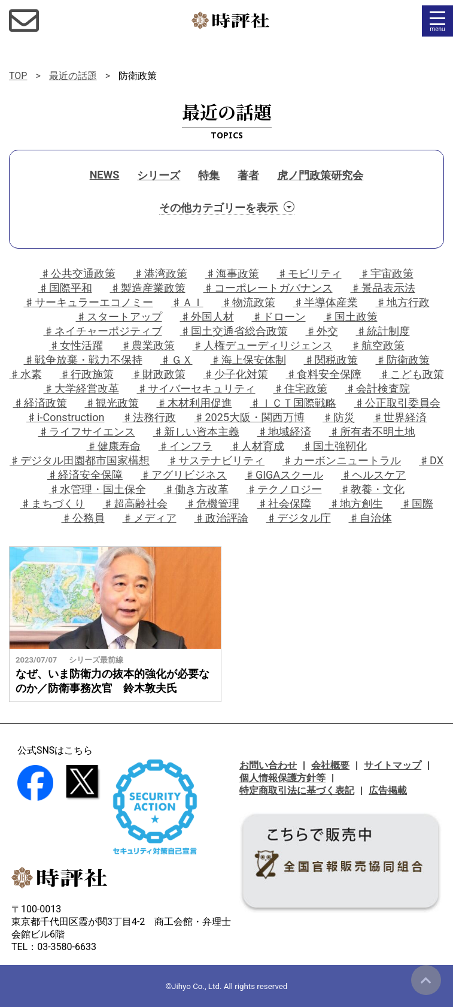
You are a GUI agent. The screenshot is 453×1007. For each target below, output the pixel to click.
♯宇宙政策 (387, 273)
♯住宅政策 (300, 388)
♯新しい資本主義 (196, 431)
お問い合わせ (268, 765)
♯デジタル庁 (298, 518)
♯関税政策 (331, 359)
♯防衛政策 (403, 359)
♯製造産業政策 (148, 288)
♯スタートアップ (119, 316)
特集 (209, 175)
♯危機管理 (212, 503)
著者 (248, 175)
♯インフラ (185, 446)
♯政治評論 (221, 518)
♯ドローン (279, 316)
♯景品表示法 (383, 288)
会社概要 (330, 765)
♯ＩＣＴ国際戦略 (293, 403)
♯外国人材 (207, 316)
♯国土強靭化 (334, 446)
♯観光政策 (112, 403)
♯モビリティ (309, 273)
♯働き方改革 (196, 489)
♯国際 (417, 503)
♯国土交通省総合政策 (234, 331)
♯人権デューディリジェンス (263, 345)
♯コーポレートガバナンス (268, 288)
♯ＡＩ (187, 302)
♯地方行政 (403, 302)
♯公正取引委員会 (397, 403)
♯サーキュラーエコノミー (88, 302)
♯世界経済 (400, 417)
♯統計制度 (383, 331)
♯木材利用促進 (194, 403)
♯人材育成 (257, 446)
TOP (18, 75)
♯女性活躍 (76, 345)
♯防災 (339, 417)
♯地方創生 (356, 503)
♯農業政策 (148, 345)
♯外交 (322, 331)
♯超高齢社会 (135, 503)
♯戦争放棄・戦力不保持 (83, 359)
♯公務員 (83, 518)
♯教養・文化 (372, 489)
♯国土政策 (351, 316)
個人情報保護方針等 (282, 778)
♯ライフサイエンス (86, 431)
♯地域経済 (284, 431)
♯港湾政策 (160, 273)
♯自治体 (370, 518)
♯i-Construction (65, 417)
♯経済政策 (40, 403)
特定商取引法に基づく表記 (296, 790)
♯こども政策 (411, 374)
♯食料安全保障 (323, 374)
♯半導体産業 (325, 302)
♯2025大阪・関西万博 (249, 417)
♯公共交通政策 (77, 273)
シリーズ (158, 175)
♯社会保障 (284, 503)
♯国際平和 (65, 288)
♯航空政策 (378, 345)
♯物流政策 (248, 302)
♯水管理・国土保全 (97, 489)
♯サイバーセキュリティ (196, 388)
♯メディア (150, 518)
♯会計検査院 (377, 388)
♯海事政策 (232, 273)
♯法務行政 (149, 417)
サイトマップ (392, 765)
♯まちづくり (52, 503)
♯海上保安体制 (248, 359)
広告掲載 (388, 790)
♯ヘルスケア (373, 474)
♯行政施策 (87, 374)
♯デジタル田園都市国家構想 (80, 460)
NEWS (105, 174)
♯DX (431, 460)
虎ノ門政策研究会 (320, 175)
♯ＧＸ (176, 359)
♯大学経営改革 (81, 388)
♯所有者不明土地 (372, 431)
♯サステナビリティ (216, 460)
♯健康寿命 (114, 446)
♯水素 (26, 374)
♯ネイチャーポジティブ (103, 331)
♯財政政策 (159, 374)
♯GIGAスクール (284, 474)
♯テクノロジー (284, 489)
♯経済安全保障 (85, 474)
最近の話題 (73, 75)
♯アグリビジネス (184, 474)
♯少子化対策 (235, 374)
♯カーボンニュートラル (341, 460)
